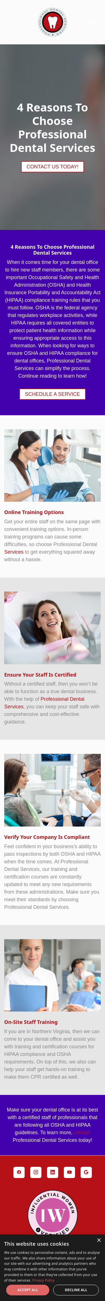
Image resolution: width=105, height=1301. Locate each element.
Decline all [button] (76, 1290)
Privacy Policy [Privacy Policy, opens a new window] (43, 1280)
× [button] (99, 1240)
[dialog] (52, 1267)
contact (82, 1132)
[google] (86, 1172)
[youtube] (69, 1172)
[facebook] (19, 1172)
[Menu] (93, 22)
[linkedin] (52, 1172)
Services (14, 552)
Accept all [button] (27, 1290)
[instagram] (35, 1172)
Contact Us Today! (52, 167)
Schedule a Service (52, 394)
